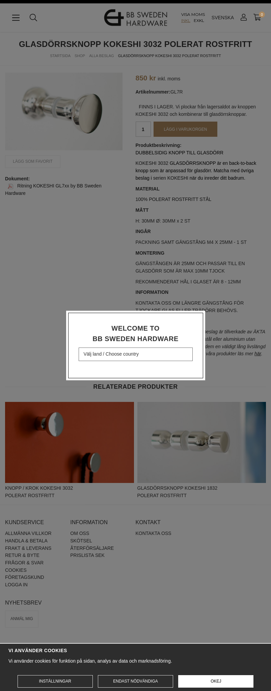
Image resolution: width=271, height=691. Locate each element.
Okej (216, 681)
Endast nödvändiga (135, 681)
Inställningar (55, 681)
